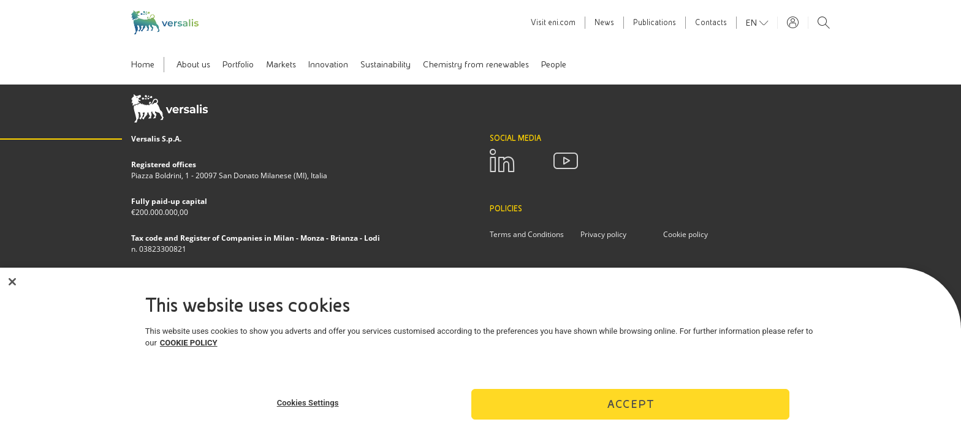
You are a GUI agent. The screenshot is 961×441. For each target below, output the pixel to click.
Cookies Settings (308, 405)
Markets (281, 64)
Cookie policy (685, 234)
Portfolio (238, 64)
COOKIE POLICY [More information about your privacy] (189, 346)
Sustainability (385, 64)
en (752, 23)
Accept (630, 407)
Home (142, 64)
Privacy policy (603, 234)
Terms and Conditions (527, 234)
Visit (553, 22)
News (604, 22)
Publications (654, 22)
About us (193, 64)
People (553, 64)
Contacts (711, 22)
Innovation (328, 64)
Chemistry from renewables (476, 64)
